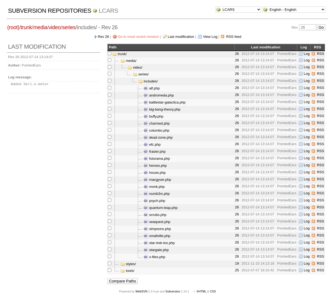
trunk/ (119, 54)
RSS (320, 54)
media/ (128, 61)
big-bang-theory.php (162, 109)
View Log (210, 37)
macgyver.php (157, 180)
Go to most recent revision (138, 37)
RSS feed (233, 37)
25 (237, 270)
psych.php (154, 201)
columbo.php (156, 130)
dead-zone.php (158, 137)
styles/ (128, 264)
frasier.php (154, 151)
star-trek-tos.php (159, 243)
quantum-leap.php (160, 208)
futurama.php (157, 158)
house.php (154, 173)
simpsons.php (157, 229)
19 (237, 263)
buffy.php (153, 116)
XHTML (201, 291)
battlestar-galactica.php (165, 102)
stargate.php (156, 250)
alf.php (152, 88)
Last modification (181, 37)
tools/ (127, 271)
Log (307, 54)
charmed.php (157, 123)
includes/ (148, 81)
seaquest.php (157, 222)
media (40, 27)
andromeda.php (159, 95)
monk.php (154, 187)
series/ (141, 74)
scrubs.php (155, 215)
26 (237, 54)
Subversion (172, 291)
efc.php (152, 144)
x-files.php (154, 257)
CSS (213, 291)
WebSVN (141, 291)
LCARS (108, 10)
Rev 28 (103, 37)
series (69, 27)
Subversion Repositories (49, 10)
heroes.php (155, 166)
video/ (135, 67)
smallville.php (157, 236)
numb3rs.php (157, 194)
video (54, 27)
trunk (26, 27)
